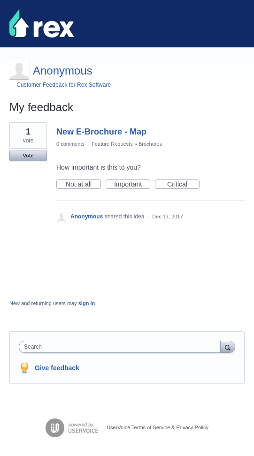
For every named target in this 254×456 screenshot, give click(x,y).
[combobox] (121, 347)
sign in (86, 303)
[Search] (227, 346)
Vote (28, 155)
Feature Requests (112, 144)
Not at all (83, 184)
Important (132, 184)
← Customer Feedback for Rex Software (60, 85)
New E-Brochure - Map (101, 131)
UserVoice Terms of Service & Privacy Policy (157, 427)
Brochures (150, 144)
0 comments (70, 144)
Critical (183, 184)
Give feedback (57, 368)
